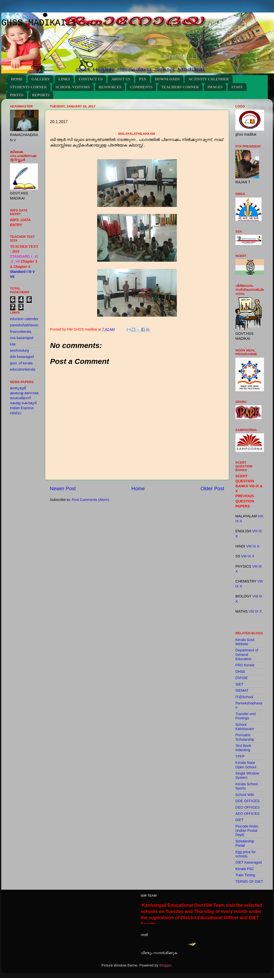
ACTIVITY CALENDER (208, 79)
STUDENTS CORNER (28, 87)
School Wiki (244, 795)
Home (138, 488)
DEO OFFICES (247, 807)
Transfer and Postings (245, 716)
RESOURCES (110, 87)
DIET (239, 820)
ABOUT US (120, 79)
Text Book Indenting (243, 748)
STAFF (237, 87)
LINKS (64, 79)
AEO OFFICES (247, 814)
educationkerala (22, 369)
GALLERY (40, 79)
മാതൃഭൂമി (18, 388)
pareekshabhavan (24, 325)
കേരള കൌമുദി (23, 403)
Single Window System (247, 775)
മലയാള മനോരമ (24, 393)
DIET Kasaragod (248, 862)
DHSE (240, 672)
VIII (260, 516)
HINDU (15, 413)
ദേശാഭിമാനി (20, 398)
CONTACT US (91, 79)
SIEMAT (242, 690)
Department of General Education (246, 654)
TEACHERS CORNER (180, 87)
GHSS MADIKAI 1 (38, 23)
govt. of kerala (21, 363)
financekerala (20, 332)
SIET (239, 684)
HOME (17, 79)
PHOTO (16, 95)
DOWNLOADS (167, 79)
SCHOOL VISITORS (73, 87)
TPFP (240, 756)
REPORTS (41, 95)
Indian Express (22, 408)
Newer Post (63, 488)
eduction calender (24, 319)
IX (237, 521)
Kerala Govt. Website (245, 642)
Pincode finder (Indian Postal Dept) (246, 830)
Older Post (212, 488)
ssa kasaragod (21, 338)
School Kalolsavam (244, 727)
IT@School (244, 697)
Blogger (165, 965)
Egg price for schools (245, 854)
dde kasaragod (22, 357)
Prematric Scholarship (244, 737)
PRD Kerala (244, 665)
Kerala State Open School (245, 765)
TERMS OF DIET (249, 881)
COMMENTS (141, 87)
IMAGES (215, 87)
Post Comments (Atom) (90, 500)
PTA (142, 79)
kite (12, 344)
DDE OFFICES (247, 801)
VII (255, 596)
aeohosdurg (19, 350)
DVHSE (241, 678)
